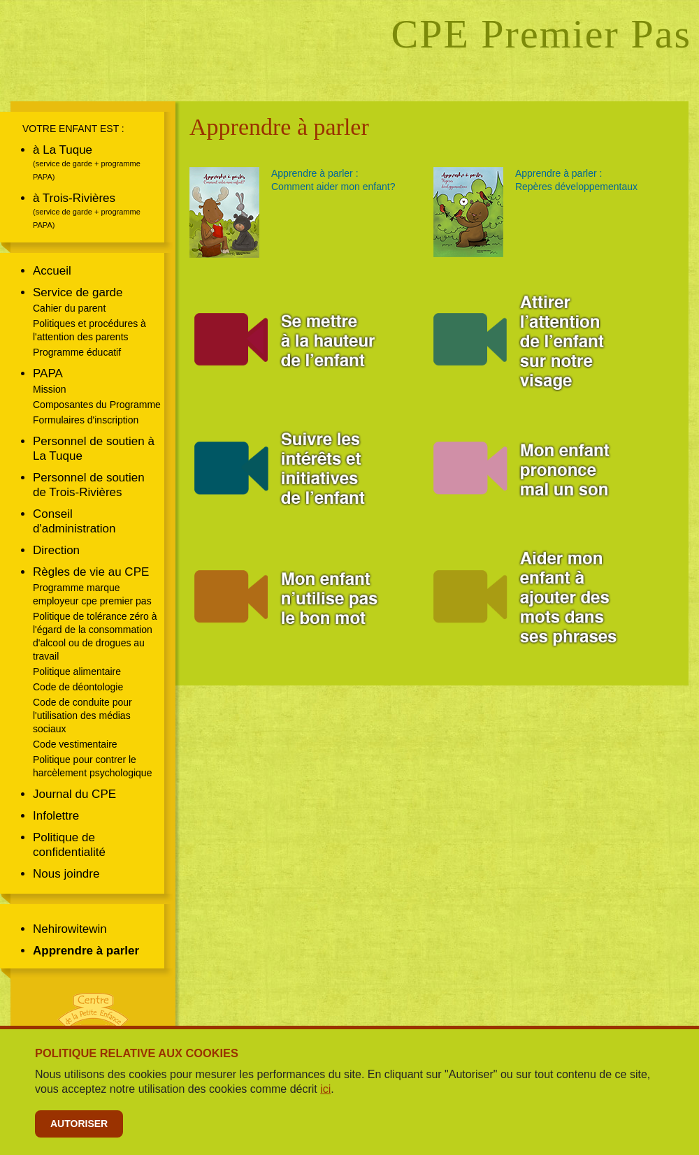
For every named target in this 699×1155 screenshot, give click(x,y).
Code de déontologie (78, 686)
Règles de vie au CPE (91, 572)
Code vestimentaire (75, 744)
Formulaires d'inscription (85, 420)
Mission (49, 389)
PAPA (48, 373)
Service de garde (78, 292)
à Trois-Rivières (74, 198)
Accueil (52, 270)
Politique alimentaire (77, 671)
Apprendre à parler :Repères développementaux (576, 180)
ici (325, 1089)
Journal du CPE (74, 794)
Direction (56, 550)
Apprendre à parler (86, 950)
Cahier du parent (69, 308)
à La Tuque (62, 150)
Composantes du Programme (97, 404)
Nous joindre (66, 873)
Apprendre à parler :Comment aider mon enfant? (333, 180)
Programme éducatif (77, 352)
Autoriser (79, 1123)
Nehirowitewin (70, 929)
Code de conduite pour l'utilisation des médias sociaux (82, 715)
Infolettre (56, 815)
